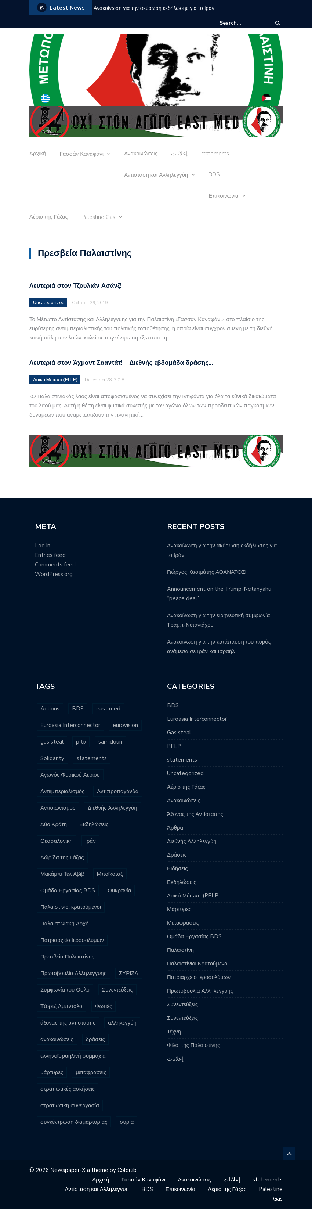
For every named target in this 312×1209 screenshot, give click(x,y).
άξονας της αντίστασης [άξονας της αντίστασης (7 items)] (67, 1022)
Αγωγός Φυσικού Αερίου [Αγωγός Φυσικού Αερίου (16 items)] (70, 774)
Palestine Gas (98, 217)
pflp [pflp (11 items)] (81, 741)
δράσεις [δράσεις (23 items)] (95, 1039)
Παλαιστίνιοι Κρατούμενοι (198, 963)
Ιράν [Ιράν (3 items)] (90, 841)
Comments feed (55, 564)
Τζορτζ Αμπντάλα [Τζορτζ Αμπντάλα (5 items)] (61, 1006)
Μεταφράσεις (183, 922)
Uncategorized (49, 302)
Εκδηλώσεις (181, 882)
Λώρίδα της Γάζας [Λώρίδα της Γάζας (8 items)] (62, 857)
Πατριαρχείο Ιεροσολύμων (199, 977)
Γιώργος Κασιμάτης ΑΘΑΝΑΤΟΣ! (206, 572)
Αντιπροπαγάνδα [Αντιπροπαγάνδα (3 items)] (117, 791)
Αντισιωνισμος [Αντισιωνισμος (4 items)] (57, 808)
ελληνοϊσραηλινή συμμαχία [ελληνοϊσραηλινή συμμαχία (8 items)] (73, 1055)
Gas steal (179, 732)
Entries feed (50, 555)
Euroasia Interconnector (197, 719)
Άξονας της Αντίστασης (195, 814)
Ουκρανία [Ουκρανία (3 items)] (119, 890)
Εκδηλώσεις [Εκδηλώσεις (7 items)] (94, 824)
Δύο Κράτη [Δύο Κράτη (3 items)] (53, 824)
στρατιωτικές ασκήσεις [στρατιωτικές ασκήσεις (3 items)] (67, 1089)
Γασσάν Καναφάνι (82, 154)
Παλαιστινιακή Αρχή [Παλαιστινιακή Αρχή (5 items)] (64, 923)
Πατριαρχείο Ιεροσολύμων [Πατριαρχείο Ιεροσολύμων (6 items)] (72, 940)
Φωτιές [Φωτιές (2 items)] (103, 1006)
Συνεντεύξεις (182, 1004)
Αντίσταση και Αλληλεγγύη (156, 175)
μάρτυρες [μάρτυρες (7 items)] (51, 1072)
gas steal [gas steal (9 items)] (52, 741)
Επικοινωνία (223, 195)
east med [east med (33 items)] (108, 708)
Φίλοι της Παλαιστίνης (193, 1045)
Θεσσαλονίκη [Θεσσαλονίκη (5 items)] (56, 841)
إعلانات (179, 153)
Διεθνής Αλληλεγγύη (192, 841)
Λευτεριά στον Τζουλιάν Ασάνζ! (75, 285)
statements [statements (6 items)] (92, 758)
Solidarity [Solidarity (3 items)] (52, 758)
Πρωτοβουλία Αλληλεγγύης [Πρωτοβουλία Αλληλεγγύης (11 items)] (73, 973)
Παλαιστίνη (180, 950)
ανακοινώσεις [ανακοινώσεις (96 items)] (56, 1039)
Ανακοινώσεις (140, 153)
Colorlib (127, 1170)
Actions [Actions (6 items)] (49, 708)
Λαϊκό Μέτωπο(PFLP (192, 895)
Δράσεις (177, 855)
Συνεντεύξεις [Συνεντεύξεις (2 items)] (117, 989)
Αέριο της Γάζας (48, 216)
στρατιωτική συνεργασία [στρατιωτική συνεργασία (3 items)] (69, 1105)
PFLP (174, 746)
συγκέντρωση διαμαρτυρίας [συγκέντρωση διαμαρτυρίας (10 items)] (73, 1122)
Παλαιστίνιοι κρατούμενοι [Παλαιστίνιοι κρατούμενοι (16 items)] (70, 907)
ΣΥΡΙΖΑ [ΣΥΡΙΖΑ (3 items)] (128, 973)
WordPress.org (54, 574)
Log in (42, 545)
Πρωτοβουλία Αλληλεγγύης (200, 990)
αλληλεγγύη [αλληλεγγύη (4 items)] (122, 1022)
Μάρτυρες (179, 909)
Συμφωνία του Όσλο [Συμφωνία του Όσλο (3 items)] (65, 989)
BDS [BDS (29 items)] (78, 708)
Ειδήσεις (177, 868)
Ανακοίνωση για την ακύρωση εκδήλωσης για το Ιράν (154, 8)
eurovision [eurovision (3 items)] (125, 725)
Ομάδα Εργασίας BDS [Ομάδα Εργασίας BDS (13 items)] (67, 890)
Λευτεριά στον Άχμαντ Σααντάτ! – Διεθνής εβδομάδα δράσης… (121, 363)
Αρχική (37, 153)
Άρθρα (175, 827)
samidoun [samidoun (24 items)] (110, 741)
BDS (214, 174)
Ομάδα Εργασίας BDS (194, 936)
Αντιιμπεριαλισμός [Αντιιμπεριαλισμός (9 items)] (62, 791)
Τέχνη (174, 1031)
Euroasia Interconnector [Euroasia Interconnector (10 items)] (70, 725)
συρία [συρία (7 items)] (127, 1122)
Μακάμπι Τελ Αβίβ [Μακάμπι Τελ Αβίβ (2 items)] (62, 874)
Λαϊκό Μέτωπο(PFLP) (55, 380)
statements (215, 153)
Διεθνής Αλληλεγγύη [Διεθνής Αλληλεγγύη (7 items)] (112, 808)
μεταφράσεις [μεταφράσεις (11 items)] (91, 1072)
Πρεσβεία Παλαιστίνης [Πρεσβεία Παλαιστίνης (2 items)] (67, 956)
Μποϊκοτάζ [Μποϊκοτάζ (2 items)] (110, 874)
